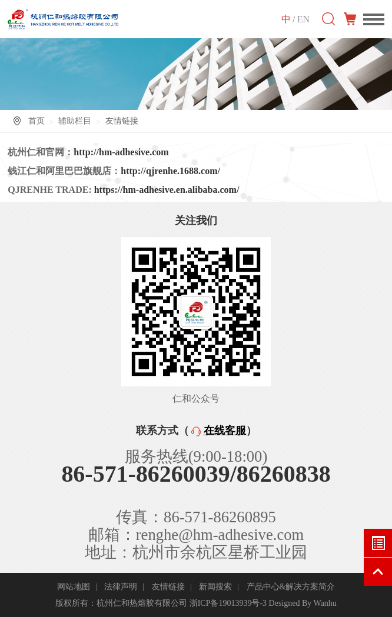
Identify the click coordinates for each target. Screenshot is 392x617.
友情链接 (168, 586)
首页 (36, 120)
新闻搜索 (215, 586)
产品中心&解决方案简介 (291, 586)
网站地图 (73, 586)
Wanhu (325, 603)
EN (303, 19)
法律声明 (120, 586)
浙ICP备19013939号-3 (228, 603)
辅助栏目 (74, 120)
